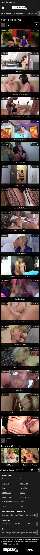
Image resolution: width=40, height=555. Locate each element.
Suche (22, 479)
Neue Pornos (6, 492)
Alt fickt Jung (6, 13)
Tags (3, 488)
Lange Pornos (7, 497)
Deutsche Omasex (8, 2)
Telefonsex (24, 483)
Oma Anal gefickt (8, 515)
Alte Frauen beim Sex (23, 515)
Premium (5, 506)
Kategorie (5, 483)
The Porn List (22, 470)
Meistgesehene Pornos (10, 501)
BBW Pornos (19, 524)
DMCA (22, 492)
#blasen (29, 533)
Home (4, 479)
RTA (21, 506)
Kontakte (23, 488)
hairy (3, 19)
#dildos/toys (6, 533)
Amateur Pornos (19, 13)
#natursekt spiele (18, 533)
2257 (22, 501)
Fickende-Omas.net (11, 446)
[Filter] (36, 24)
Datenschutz (24, 497)
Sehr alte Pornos (8, 524)
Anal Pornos (32, 13)
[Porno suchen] (2, 7)
